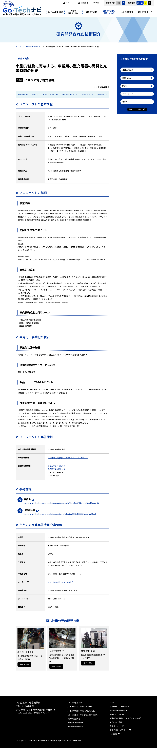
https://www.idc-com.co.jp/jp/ (60, 582)
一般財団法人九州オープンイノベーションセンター (68, 457)
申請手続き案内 (74, 718)
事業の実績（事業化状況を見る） (83, 710)
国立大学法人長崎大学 (56, 466)
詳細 (35, 94)
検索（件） (137, 109)
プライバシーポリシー (120, 730)
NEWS (112, 702)
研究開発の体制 (69, 94)
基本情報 (23, 94)
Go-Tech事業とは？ (56, 12)
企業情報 (102, 94)
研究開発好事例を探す (118, 710)
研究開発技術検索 (33, 46)
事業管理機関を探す (75, 722)
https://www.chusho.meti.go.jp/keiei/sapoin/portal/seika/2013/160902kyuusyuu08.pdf (60, 514)
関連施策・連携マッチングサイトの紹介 (125, 718)
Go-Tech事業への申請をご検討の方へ (83, 714)
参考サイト (87, 94)
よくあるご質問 (127, 12)
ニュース (68, 2)
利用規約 (115, 734)
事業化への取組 (50, 94)
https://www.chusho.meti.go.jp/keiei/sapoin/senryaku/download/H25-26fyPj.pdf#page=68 (61, 503)
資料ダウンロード (145, 12)
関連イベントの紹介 (118, 714)
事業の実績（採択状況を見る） (82, 706)
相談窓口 (83, 2)
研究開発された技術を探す (120, 706)
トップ (18, 46)
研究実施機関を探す (75, 726)
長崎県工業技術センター (57, 469)
